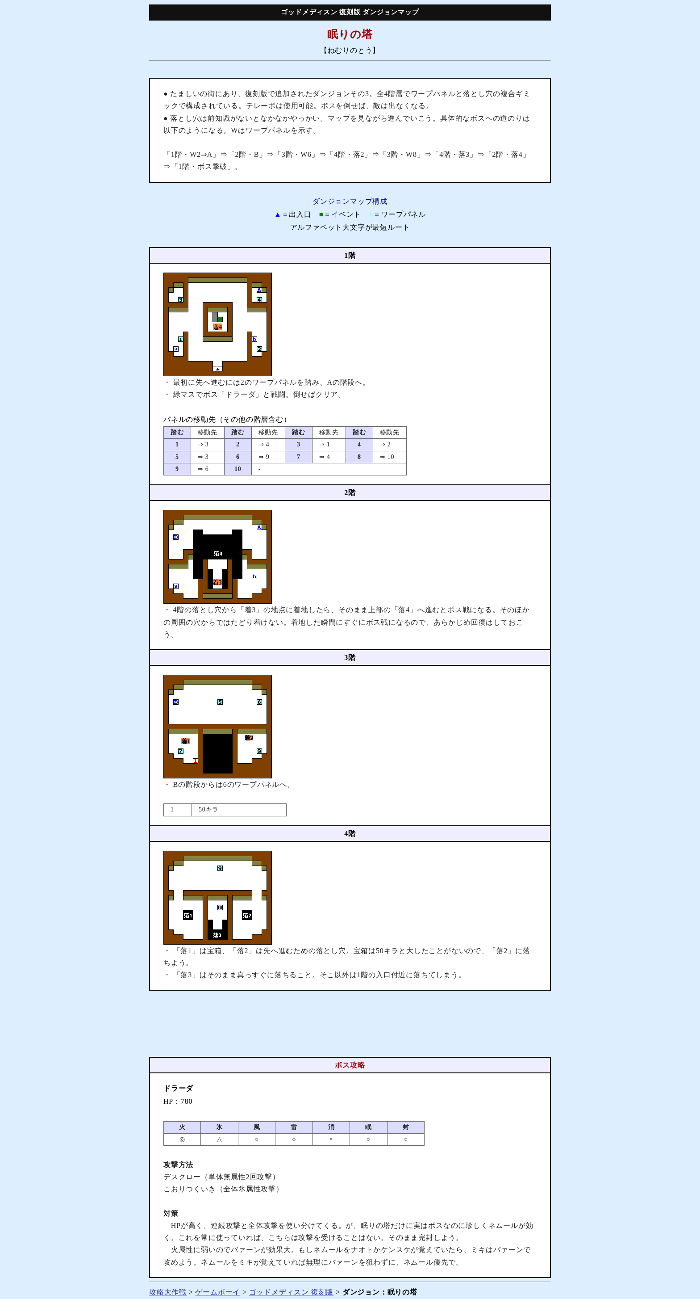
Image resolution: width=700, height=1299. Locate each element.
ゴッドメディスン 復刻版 (291, 1292)
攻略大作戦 (168, 1292)
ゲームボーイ (217, 1292)
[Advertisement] (350, 1024)
